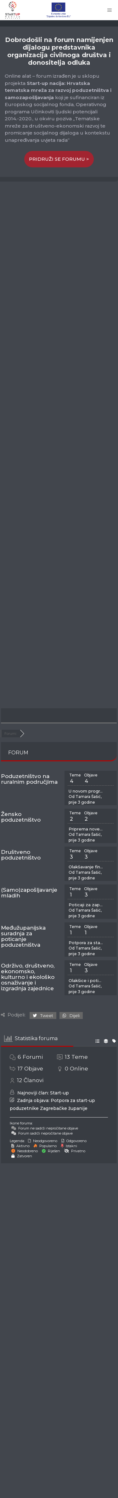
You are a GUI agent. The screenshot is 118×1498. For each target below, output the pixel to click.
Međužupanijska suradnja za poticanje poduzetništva (23, 936)
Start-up (59, 1093)
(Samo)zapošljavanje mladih (29, 893)
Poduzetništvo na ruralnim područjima (29, 779)
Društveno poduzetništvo (21, 855)
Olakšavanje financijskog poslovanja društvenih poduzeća (86, 866)
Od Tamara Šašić (85, 796)
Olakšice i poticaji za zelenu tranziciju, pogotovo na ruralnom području (86, 980)
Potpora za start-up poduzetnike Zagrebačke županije (86, 942)
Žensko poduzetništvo (21, 817)
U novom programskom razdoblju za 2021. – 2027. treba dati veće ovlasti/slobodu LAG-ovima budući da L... (86, 791)
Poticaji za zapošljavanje (86, 904)
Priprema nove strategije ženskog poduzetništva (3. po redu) (86, 828)
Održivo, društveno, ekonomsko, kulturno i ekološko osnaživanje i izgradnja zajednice (27, 977)
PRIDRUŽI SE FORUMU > (59, 159)
